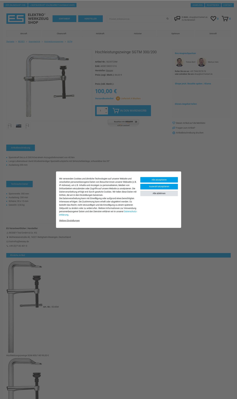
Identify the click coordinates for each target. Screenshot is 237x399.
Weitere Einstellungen (69, 220)
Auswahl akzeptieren (159, 186)
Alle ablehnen (159, 193)
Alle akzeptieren (159, 179)
